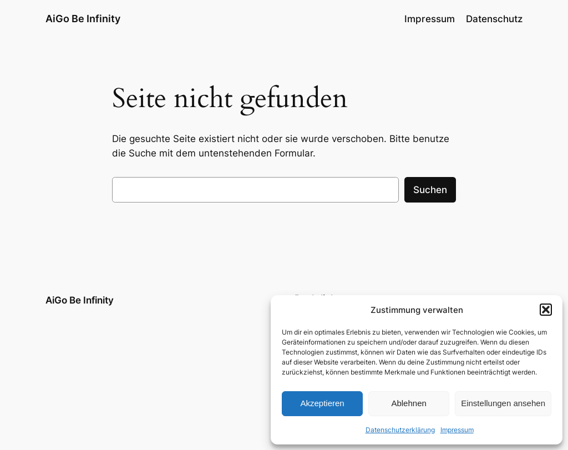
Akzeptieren (322, 403)
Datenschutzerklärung (400, 430)
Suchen (430, 189)
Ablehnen (408, 403)
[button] (545, 309)
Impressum (457, 430)
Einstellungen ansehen (503, 403)
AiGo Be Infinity (82, 18)
